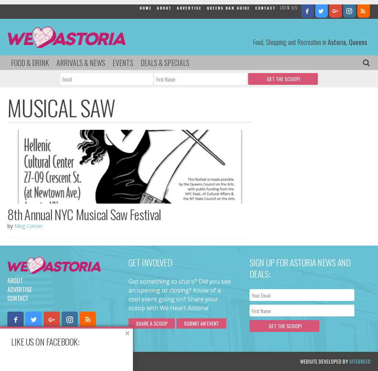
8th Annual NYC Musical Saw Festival (84, 214)
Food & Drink (30, 62)
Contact (265, 8)
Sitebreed (360, 361)
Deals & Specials (165, 62)
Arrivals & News (80, 62)
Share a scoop (152, 323)
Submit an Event (201, 323)
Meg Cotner (28, 225)
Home (146, 8)
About (164, 8)
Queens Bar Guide (228, 8)
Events (123, 62)
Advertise (189, 8)
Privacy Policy (82, 361)
